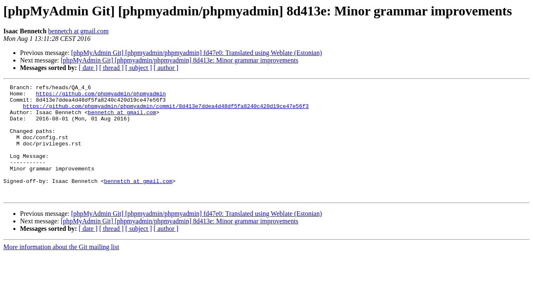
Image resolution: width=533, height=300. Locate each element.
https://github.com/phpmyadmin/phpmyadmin (101, 96)
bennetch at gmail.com (78, 31)
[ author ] (166, 67)
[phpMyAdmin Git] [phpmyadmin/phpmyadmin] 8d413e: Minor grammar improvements (180, 60)
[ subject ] (138, 67)
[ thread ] (111, 67)
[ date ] (88, 67)
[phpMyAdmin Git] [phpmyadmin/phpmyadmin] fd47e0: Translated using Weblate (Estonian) (196, 52)
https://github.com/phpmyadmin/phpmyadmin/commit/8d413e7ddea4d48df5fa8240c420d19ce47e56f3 (166, 111)
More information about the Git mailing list (61, 269)
